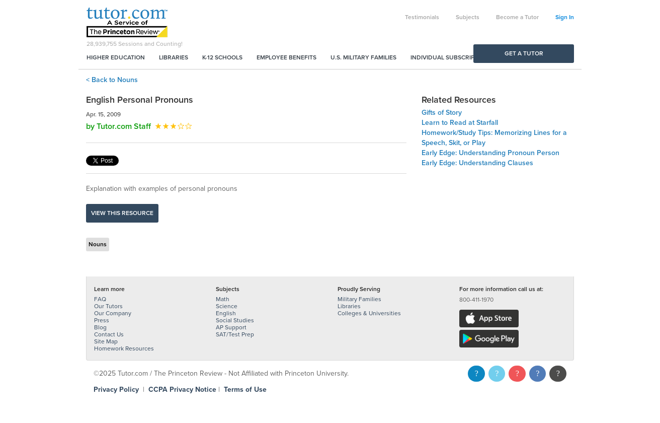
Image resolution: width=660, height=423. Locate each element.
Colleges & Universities (369, 313)
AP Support (231, 327)
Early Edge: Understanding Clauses (477, 163)
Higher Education (116, 57)
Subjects (467, 17)
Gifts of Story (442, 112)
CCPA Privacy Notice (182, 389)
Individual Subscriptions (451, 57)
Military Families (359, 299)
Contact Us (109, 334)
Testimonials (422, 17)
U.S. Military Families (363, 57)
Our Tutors (108, 306)
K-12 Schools (222, 57)
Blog (100, 327)
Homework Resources (124, 348)
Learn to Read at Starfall (460, 122)
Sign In (564, 17)
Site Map (106, 341)
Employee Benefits (286, 57)
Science (226, 306)
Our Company (112, 313)
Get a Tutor (524, 53)
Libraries (173, 57)
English (226, 313)
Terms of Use (245, 389)
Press (101, 320)
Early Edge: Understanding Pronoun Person (490, 153)
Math (222, 299)
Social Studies (235, 320)
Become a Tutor (517, 17)
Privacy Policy (116, 389)
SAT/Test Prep (235, 334)
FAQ (100, 299)
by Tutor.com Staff (118, 126)
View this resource (122, 213)
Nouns (98, 244)
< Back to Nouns (112, 80)
